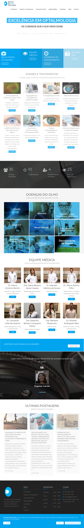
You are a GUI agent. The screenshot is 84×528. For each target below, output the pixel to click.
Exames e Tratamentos (26, 9)
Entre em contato (74, 353)
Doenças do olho (41, 9)
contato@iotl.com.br (71, 504)
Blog (69, 9)
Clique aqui (4, 70)
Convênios (63, 9)
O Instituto (14, 9)
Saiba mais (31, 65)
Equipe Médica (53, 9)
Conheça (13, 303)
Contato (76, 9)
